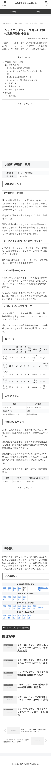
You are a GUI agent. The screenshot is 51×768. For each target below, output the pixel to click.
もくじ (21, 57)
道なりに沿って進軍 (21, 68)
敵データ (12, 83)
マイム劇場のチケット (22, 77)
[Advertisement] (25, 131)
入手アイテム (14, 86)
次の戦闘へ (13, 96)
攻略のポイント (15, 65)
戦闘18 (40, 607)
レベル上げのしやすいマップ (25, 80)
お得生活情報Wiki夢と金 (25, 3)
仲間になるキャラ (16, 90)
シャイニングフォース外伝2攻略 (16, 628)
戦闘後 (8, 93)
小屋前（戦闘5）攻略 (14, 62)
